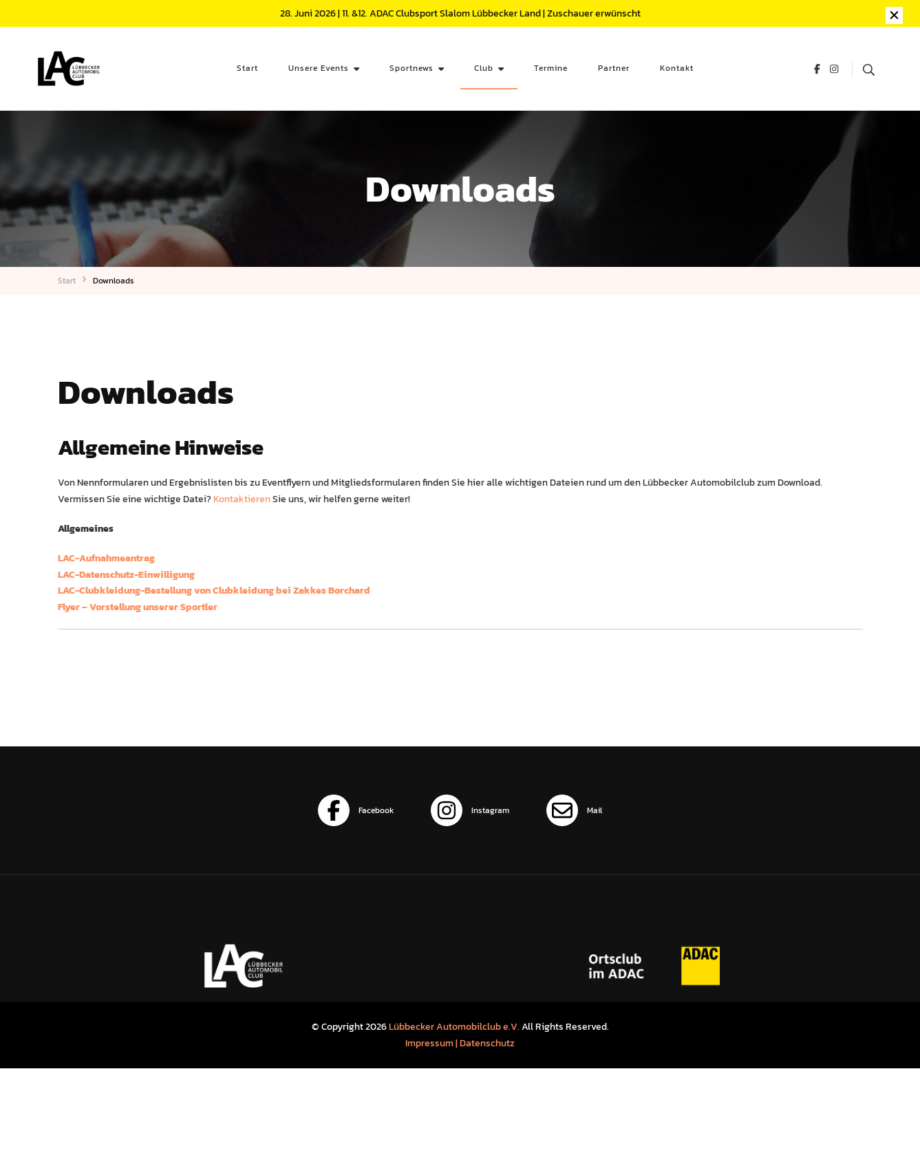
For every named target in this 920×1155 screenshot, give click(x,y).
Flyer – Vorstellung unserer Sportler (137, 606)
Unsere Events (318, 67)
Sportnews (411, 67)
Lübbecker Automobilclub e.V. (454, 1026)
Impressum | (432, 1042)
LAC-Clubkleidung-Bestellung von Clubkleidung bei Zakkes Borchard (214, 590)
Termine (551, 67)
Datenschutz (487, 1042)
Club (483, 67)
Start (247, 67)
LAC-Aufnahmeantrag (106, 557)
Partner (614, 67)
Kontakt (677, 67)
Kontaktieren (241, 498)
